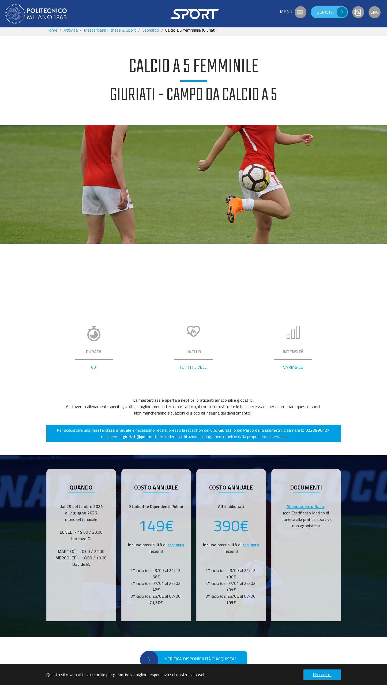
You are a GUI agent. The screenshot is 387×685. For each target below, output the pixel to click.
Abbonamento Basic (306, 506)
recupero (176, 544)
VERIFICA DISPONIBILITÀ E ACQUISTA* (200, 659)
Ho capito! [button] (322, 674)
